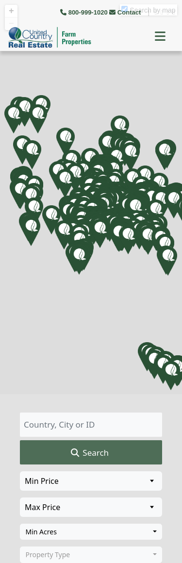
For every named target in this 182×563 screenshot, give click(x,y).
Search (89, 453)
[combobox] (91, 532)
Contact (126, 12)
